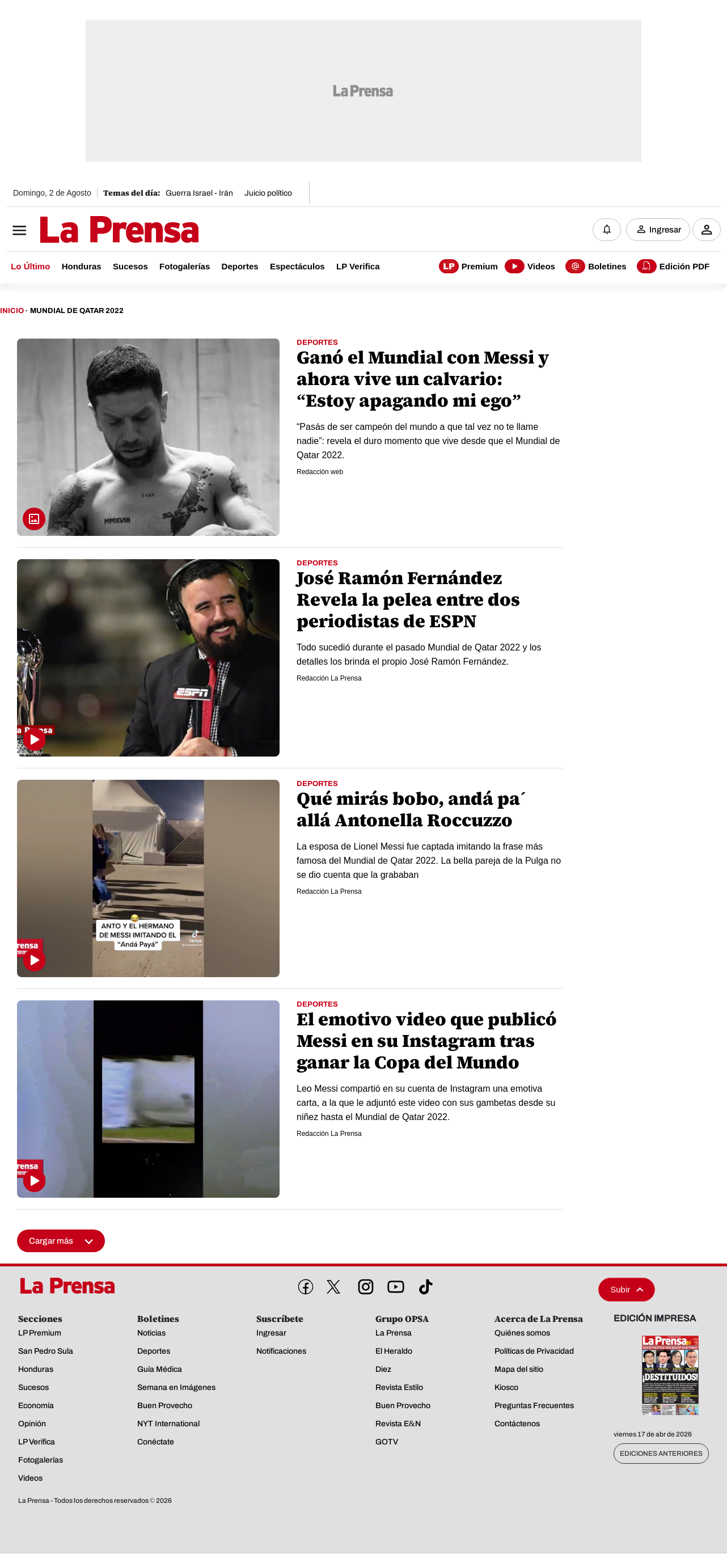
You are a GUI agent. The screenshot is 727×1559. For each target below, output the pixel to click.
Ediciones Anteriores (661, 1453)
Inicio (12, 311)
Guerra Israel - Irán (199, 193)
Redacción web (320, 472)
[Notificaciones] (607, 229)
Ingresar (665, 229)
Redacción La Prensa (329, 678)
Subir (626, 1289)
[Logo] (91, 231)
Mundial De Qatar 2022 (77, 311)
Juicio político (268, 193)
